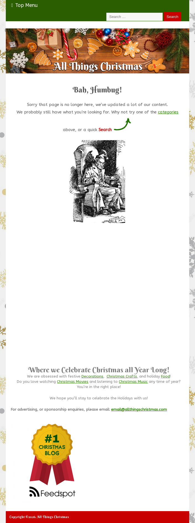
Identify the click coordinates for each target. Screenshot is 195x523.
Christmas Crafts (122, 376)
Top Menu (24, 5)
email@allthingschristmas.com (139, 409)
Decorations (92, 376)
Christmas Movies (72, 381)
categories (168, 112)
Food (165, 376)
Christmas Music (133, 381)
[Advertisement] (99, 308)
